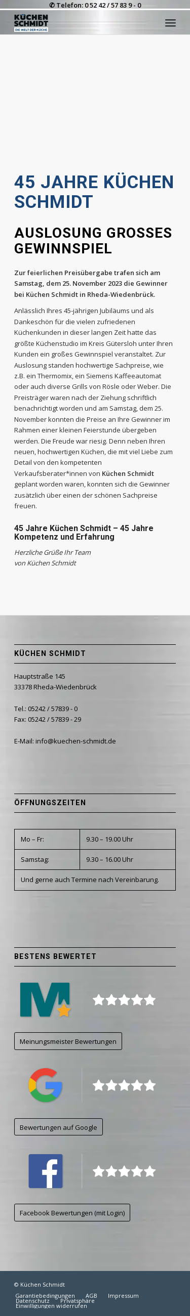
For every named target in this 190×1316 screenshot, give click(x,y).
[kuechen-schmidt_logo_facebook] (91, 1171)
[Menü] (170, 22)
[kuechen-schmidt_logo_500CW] (78, 22)
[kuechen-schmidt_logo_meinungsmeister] (91, 1000)
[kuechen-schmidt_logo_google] (91, 1085)
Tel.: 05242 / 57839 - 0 (46, 708)
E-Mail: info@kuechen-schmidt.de (65, 740)
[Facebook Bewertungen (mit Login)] (72, 1212)
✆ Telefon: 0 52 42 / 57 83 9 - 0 (95, 5)
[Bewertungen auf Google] (58, 1127)
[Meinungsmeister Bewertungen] (68, 1041)
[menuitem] (170, 22)
